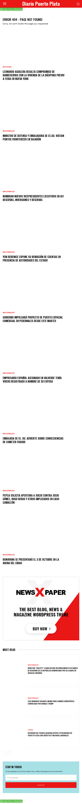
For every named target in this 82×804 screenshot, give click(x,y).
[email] (41, 777)
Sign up (41, 785)
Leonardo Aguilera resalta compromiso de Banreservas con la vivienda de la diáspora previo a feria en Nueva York (33, 75)
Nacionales (8, 131)
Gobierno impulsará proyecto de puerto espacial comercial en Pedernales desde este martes (33, 319)
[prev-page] (4, 753)
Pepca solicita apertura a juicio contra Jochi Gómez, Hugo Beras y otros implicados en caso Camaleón (31, 498)
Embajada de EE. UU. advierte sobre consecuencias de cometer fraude (33, 440)
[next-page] (9, 753)
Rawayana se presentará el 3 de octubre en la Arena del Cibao (31, 561)
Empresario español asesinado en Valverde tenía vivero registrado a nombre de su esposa (32, 379)
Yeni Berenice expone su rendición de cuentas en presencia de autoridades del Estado (32, 258)
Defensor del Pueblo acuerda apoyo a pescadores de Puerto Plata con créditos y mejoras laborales (50, 734)
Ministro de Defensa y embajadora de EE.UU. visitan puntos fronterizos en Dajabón (33, 137)
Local (30, 730)
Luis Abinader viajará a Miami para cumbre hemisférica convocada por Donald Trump (51, 702)
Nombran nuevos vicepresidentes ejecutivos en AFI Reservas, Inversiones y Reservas (33, 198)
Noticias (7, 67)
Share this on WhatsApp (12, 9)
